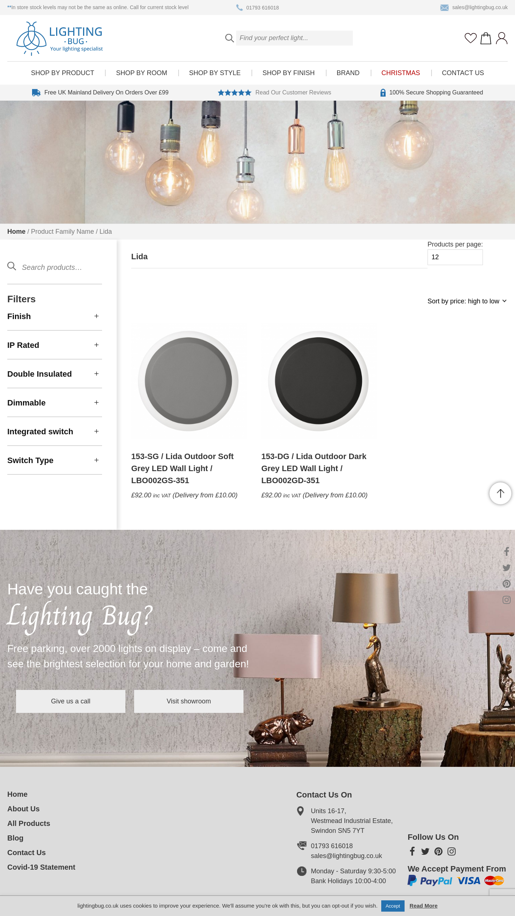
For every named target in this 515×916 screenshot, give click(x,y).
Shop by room (141, 73)
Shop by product (62, 73)
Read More (424, 906)
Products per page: (455, 253)
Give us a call (70, 701)
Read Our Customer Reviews (274, 92)
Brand (348, 73)
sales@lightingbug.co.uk (474, 7)
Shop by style (215, 73)
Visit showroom (189, 701)
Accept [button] (393, 906)
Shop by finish (288, 73)
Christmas (401, 73)
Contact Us (463, 73)
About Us (23, 809)
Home (16, 231)
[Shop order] (464, 305)
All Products (28, 823)
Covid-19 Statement (41, 867)
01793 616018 (257, 7)
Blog (15, 838)
